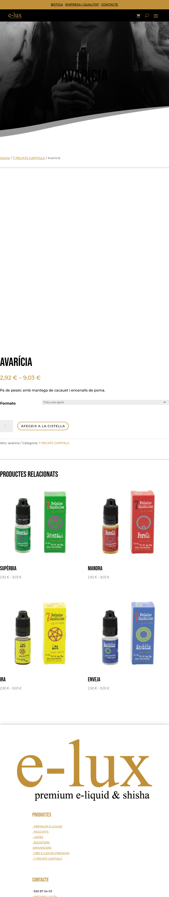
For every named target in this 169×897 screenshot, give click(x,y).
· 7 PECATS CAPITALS (47, 858)
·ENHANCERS (42, 847)
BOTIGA (57, 5)
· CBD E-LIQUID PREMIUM (51, 853)
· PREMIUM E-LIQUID (47, 826)
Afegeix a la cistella (43, 426)
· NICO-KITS (40, 831)
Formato (8, 403)
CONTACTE (109, 5)
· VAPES (37, 837)
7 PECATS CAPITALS (29, 158)
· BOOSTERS (41, 842)
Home (5, 158)
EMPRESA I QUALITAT (82, 5)
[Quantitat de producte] (6, 426)
